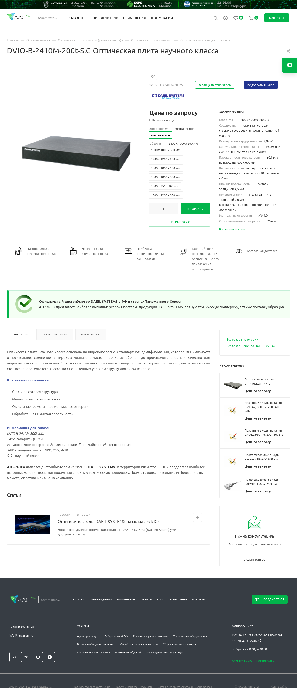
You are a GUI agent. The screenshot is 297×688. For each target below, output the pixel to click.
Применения (126, 599)
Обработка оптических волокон (139, 644)
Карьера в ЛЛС (242, 660)
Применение (90, 334)
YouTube (38, 657)
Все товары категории (242, 339)
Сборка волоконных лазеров (180, 644)
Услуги (83, 626)
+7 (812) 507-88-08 (21, 626)
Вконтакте (14, 657)
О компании (178, 599)
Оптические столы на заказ (93, 652)
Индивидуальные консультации (164, 652)
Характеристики (54, 334)
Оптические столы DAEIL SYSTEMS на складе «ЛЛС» (108, 521)
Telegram (26, 657)
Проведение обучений (128, 652)
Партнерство (265, 660)
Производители (101, 599)
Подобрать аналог (260, 85)
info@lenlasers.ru (21, 635)
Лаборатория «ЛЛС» (116, 636)
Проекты (146, 599)
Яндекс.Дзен (50, 657)
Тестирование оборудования (190, 636)
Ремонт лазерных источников (150, 636)
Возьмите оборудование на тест (96, 644)
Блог (160, 599)
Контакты (199, 599)
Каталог (79, 599)
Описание (20, 334)
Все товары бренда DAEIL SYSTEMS (251, 346)
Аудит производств (88, 636)
